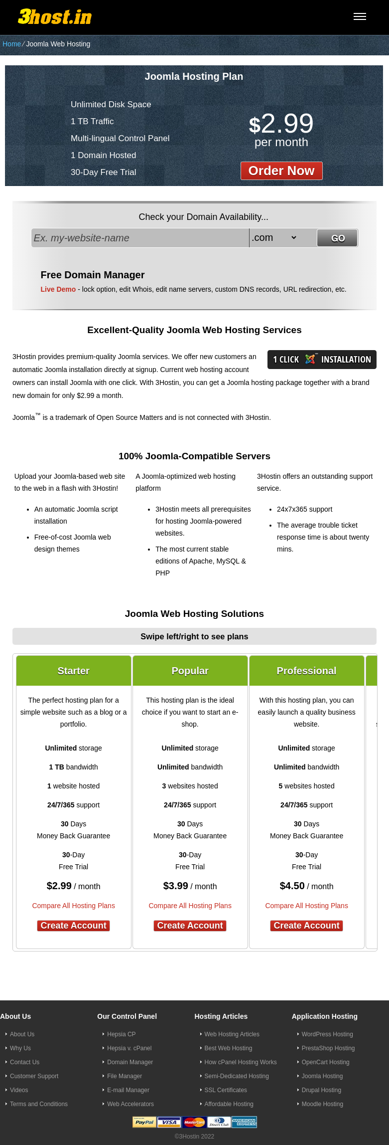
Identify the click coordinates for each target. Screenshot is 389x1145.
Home (11, 44)
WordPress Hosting (327, 1034)
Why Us (20, 1048)
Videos (19, 1090)
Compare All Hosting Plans (73, 906)
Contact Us (24, 1062)
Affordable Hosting (229, 1104)
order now (282, 170)
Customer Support (34, 1076)
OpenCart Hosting (326, 1062)
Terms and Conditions (39, 1104)
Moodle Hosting (322, 1104)
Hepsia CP (121, 1034)
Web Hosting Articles (232, 1034)
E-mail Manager (128, 1090)
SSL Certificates (226, 1090)
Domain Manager (130, 1062)
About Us (22, 1034)
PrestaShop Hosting (328, 1048)
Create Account (73, 926)
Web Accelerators (130, 1104)
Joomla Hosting (322, 1076)
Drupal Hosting (321, 1090)
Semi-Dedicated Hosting (237, 1076)
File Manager (124, 1076)
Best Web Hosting (229, 1048)
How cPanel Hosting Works (241, 1062)
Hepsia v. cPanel (129, 1048)
